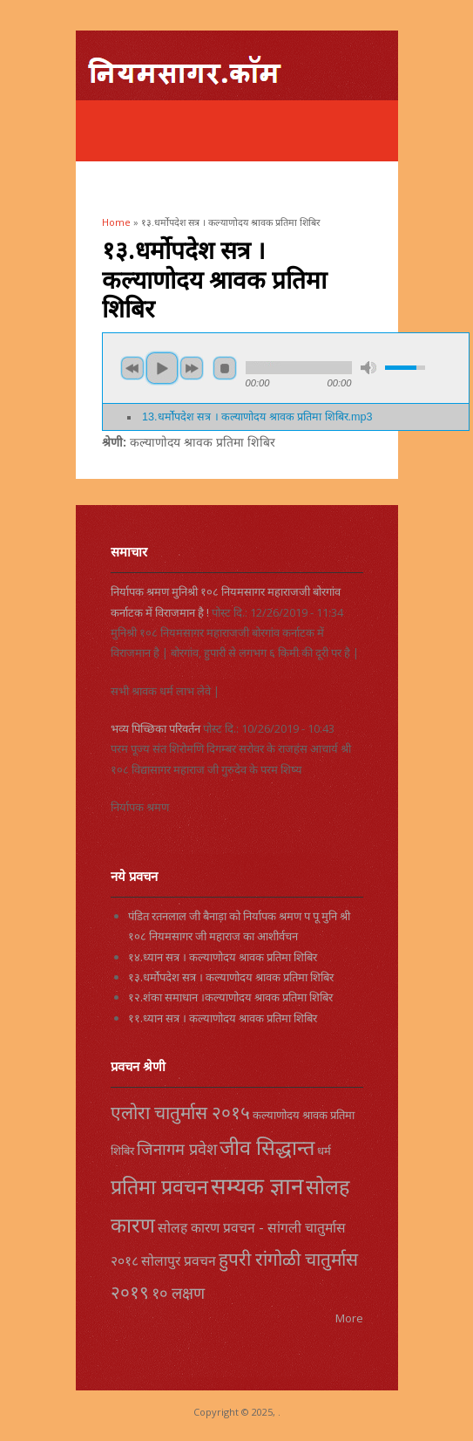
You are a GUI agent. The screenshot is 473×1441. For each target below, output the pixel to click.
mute (368, 367)
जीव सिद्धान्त (267, 1147)
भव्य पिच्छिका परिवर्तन (155, 728)
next (191, 368)
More (349, 1318)
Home (116, 222)
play (162, 368)
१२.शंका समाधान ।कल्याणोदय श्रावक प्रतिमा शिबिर (230, 997)
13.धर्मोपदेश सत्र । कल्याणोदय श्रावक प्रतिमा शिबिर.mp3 (257, 417)
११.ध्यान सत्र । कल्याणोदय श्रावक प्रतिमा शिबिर (222, 1018)
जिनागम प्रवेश (177, 1148)
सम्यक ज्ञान (257, 1185)
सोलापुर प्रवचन (178, 1260)
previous (132, 368)
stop (225, 368)
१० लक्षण (178, 1292)
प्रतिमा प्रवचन (159, 1186)
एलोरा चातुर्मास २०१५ (180, 1112)
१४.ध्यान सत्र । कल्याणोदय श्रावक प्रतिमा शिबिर (222, 957)
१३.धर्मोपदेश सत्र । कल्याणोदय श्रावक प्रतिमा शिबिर (231, 977)
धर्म (324, 1150)
